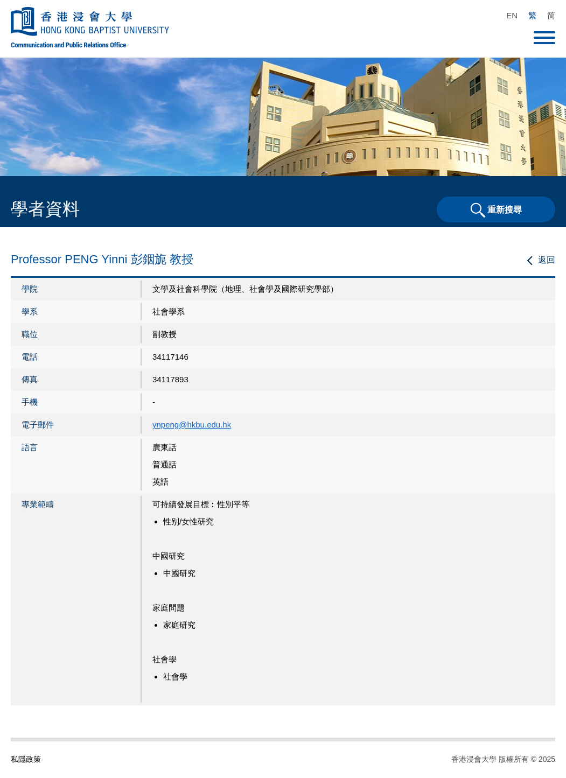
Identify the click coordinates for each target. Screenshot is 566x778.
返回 (546, 259)
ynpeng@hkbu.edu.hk (191, 424)
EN (512, 15)
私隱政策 (26, 759)
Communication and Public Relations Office (68, 44)
